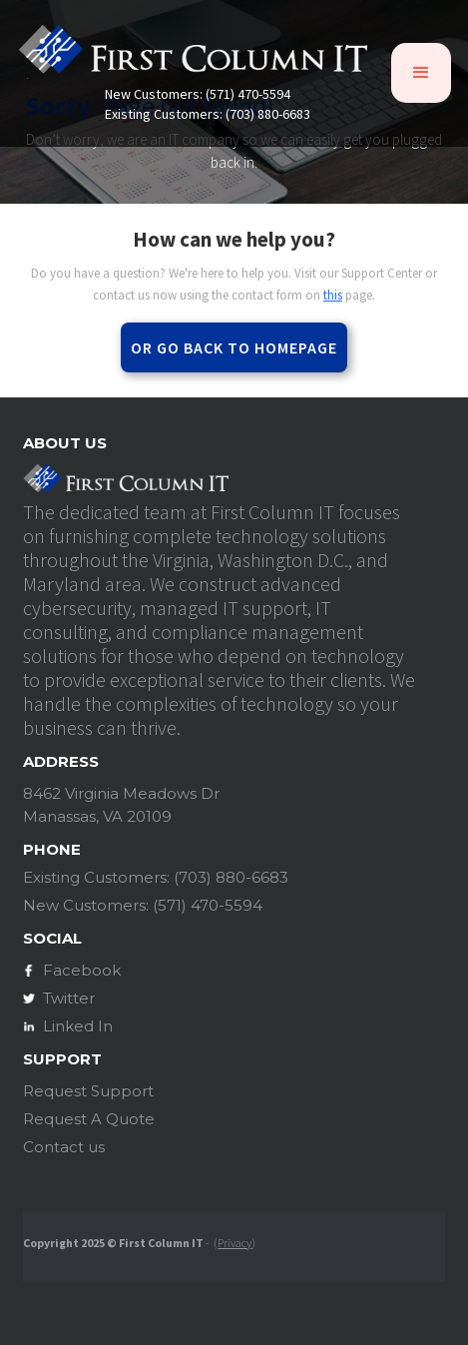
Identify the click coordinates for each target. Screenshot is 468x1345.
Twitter (69, 998)
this (332, 295)
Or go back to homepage (234, 347)
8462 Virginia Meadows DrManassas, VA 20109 (121, 805)
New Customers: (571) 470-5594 (197, 94)
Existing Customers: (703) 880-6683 (207, 114)
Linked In (78, 1025)
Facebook (82, 970)
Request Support (88, 1090)
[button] (421, 73)
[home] (192, 55)
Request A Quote (89, 1118)
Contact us (64, 1146)
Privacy (234, 1242)
